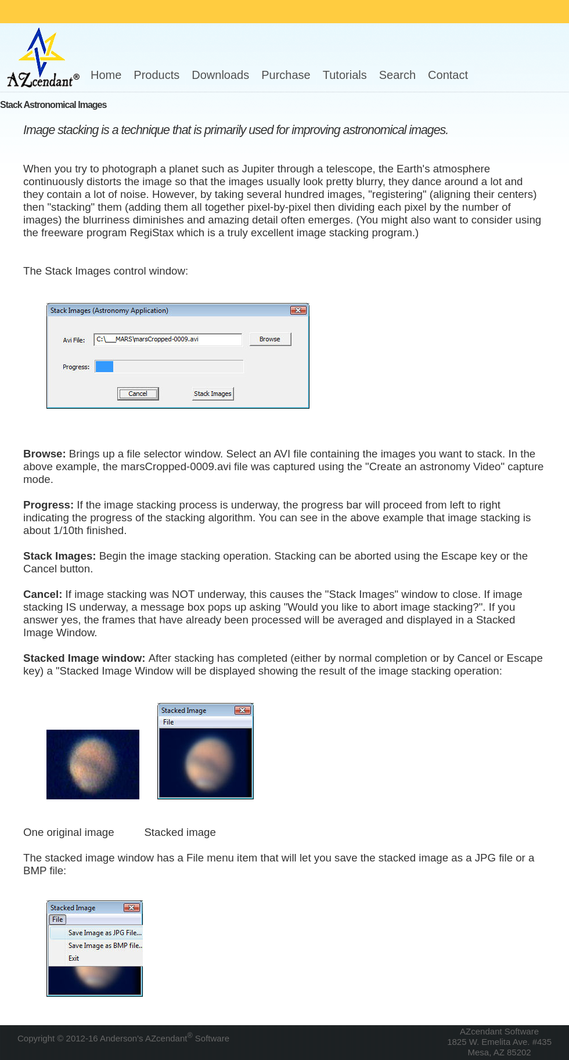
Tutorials (345, 74)
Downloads (220, 74)
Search (397, 74)
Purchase (286, 74)
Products (156, 74)
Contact (448, 74)
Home (106, 74)
